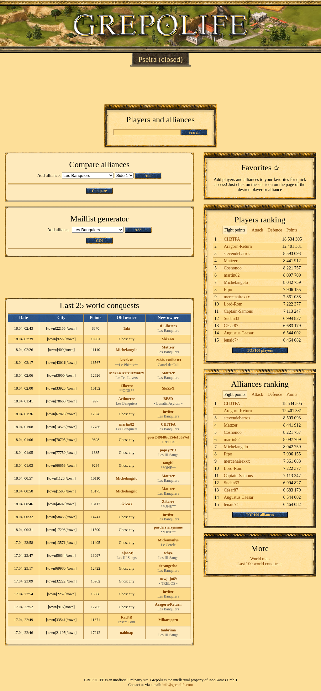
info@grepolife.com (177, 685)
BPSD (168, 398)
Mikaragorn (168, 620)
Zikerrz (126, 386)
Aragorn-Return (168, 604)
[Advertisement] (160, 85)
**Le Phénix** (126, 365)
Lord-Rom (233, 304)
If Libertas (168, 326)
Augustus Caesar (239, 333)
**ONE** (126, 390)
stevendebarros (237, 253)
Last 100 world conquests (259, 563)
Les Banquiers (168, 330)
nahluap (126, 632)
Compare (99, 191)
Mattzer (168, 347)
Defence (274, 230)
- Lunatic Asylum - (168, 403)
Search (193, 132)
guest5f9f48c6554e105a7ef (168, 437)
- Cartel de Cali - (168, 365)
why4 (168, 553)
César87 (231, 325)
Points (291, 230)
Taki (126, 328)
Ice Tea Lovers (126, 377)
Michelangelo (126, 350)
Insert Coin (126, 622)
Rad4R (126, 617)
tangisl (168, 463)
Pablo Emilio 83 (168, 360)
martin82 (126, 424)
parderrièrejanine (168, 527)
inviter (168, 411)
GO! (99, 240)
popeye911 (168, 450)
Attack (257, 230)
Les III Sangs (168, 455)
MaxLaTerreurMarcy (126, 373)
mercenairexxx (237, 297)
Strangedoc (168, 566)
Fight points (234, 230)
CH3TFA (168, 424)
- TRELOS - (168, 442)
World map (260, 558)
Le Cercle (168, 545)
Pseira (147, 59)
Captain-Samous (238, 311)
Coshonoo (233, 268)
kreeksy (126, 360)
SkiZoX (168, 339)
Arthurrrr (126, 398)
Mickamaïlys (168, 540)
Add (148, 175)
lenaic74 (231, 340)
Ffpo (228, 289)
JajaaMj (126, 553)
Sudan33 (231, 318)
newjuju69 (168, 579)
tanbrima (168, 630)
